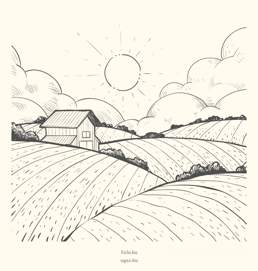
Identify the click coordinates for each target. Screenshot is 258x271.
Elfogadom (200, 255)
